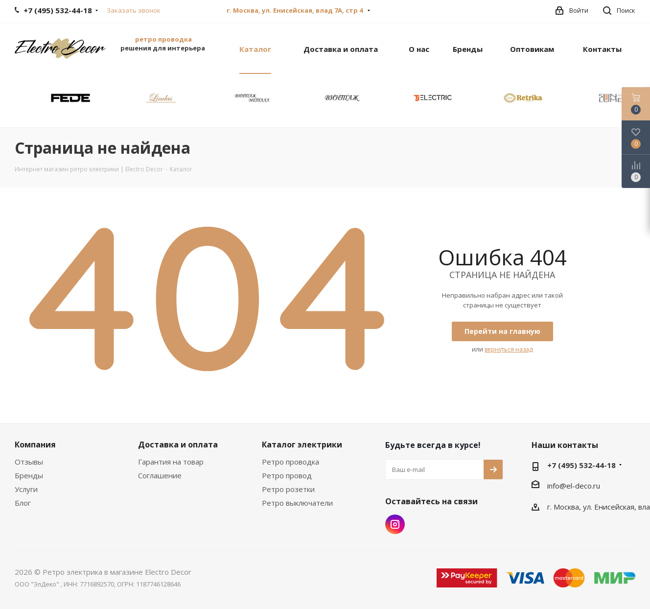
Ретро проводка (290, 462)
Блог (23, 503)
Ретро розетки (288, 489)
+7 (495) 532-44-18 (581, 465)
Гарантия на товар (171, 462)
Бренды (29, 475)
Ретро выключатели (297, 503)
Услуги (26, 489)
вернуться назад (509, 349)
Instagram (395, 524)
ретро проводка (163, 39)
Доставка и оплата (178, 444)
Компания (35, 444)
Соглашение (160, 475)
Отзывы (29, 462)
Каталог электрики (302, 444)
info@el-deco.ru (573, 486)
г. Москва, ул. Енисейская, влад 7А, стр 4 (295, 10)
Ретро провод (287, 475)
